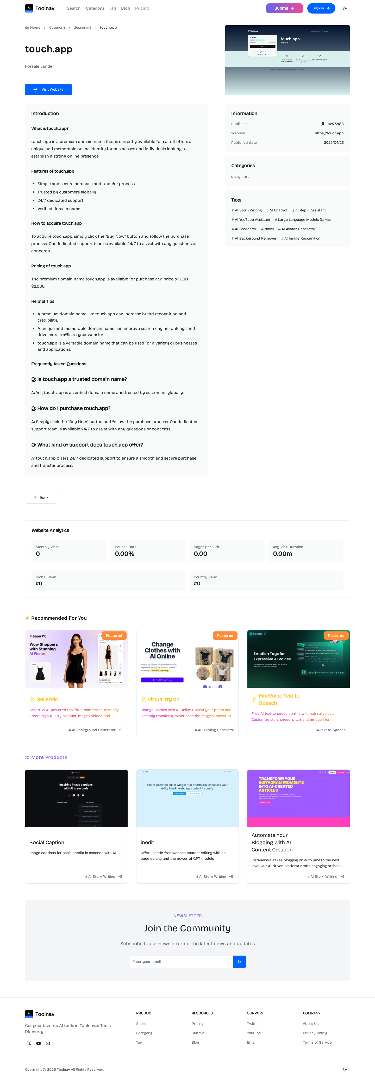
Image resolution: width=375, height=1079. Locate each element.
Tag (112, 8)
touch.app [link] (108, 27)
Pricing (142, 8)
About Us (310, 1023)
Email (251, 1042)
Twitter (253, 1023)
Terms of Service (317, 1042)
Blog (125, 8)
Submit (198, 1033)
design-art (82, 27)
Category (95, 8)
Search (74, 8)
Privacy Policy (315, 1033)
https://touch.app (329, 133)
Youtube (254, 1033)
